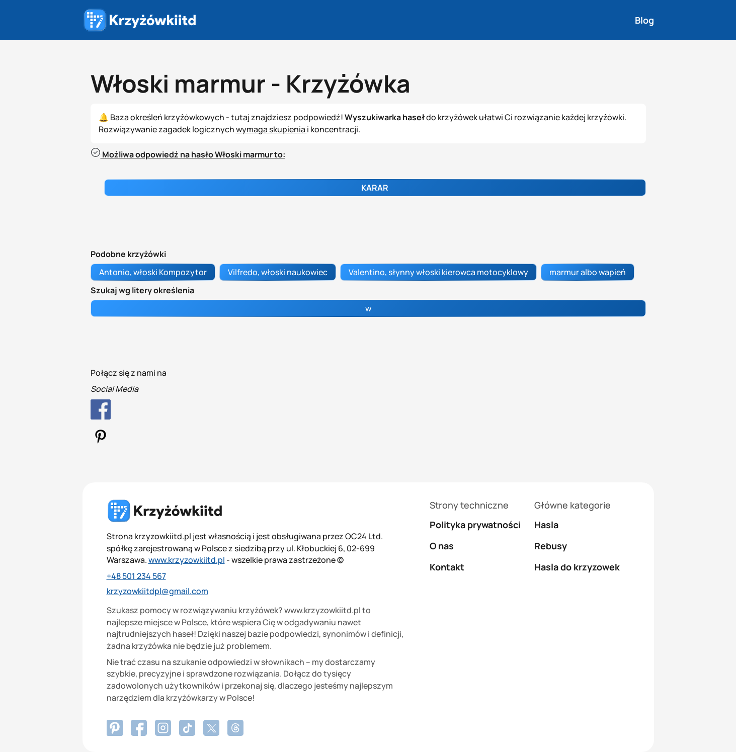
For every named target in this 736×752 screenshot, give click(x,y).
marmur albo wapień (587, 272)
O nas (442, 546)
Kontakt (447, 567)
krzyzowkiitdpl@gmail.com (157, 591)
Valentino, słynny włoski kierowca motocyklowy (438, 272)
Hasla (546, 525)
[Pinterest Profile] (368, 438)
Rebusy (550, 546)
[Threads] (235, 728)
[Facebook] (115, 728)
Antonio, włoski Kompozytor (153, 272)
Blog (644, 20)
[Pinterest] (139, 728)
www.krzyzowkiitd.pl (186, 559)
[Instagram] (163, 728)
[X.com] (211, 728)
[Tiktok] (187, 728)
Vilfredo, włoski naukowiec (278, 272)
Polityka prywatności (475, 525)
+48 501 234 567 (136, 575)
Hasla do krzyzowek (577, 567)
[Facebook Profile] (368, 411)
